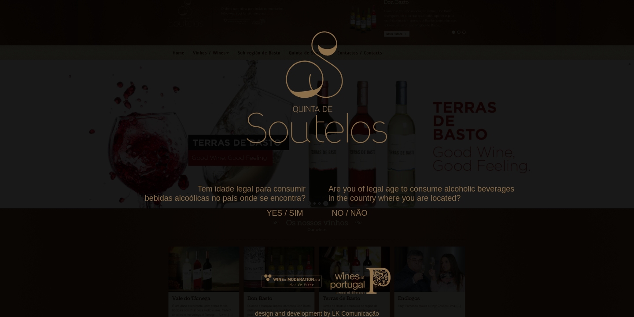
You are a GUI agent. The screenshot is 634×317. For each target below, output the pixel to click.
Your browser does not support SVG (317, 87)
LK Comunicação (355, 313)
